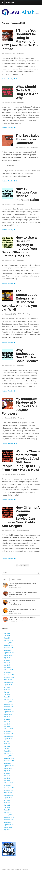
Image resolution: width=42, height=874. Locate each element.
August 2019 (8, 827)
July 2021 (7, 770)
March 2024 (7, 697)
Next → (26, 565)
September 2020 (9, 795)
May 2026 (7, 633)
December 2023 (9, 704)
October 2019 (8, 822)
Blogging (21, 53)
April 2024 (7, 694)
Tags (19, 580)
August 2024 (8, 685)
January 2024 (8, 702)
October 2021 (8, 763)
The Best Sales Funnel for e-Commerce (27, 139)
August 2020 (8, 798)
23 (15, 79)
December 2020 (9, 788)
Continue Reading (7, 79)
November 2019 (9, 820)
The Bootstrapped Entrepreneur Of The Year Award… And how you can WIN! (19, 300)
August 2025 (8, 655)
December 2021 (9, 758)
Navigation (10, 2)
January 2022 (8, 756)
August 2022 (8, 739)
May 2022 (7, 746)
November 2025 (9, 648)
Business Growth (23, 530)
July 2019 (7, 829)
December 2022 (9, 734)
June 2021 (7, 773)
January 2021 (8, 785)
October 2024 (8, 680)
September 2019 (9, 825)
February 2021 (8, 783)
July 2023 (7, 716)
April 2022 (7, 748)
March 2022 (7, 751)
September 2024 (9, 682)
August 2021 (8, 768)
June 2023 (7, 719)
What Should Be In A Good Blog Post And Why (27, 92)
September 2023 (9, 712)
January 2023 (8, 731)
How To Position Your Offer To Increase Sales (27, 194)
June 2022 (7, 743)
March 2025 (7, 667)
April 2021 (7, 778)
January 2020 (8, 815)
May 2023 (7, 721)
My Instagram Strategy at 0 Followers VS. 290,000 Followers (20, 406)
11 (15, 342)
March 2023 (7, 726)
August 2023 (8, 714)
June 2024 (7, 689)
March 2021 (7, 780)
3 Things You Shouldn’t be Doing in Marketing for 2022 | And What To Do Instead (20, 40)
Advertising (21, 474)
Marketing (21, 102)
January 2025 (8, 672)
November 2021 (9, 761)
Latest (13, 580)
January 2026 (8, 643)
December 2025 (9, 645)
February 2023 (8, 729)
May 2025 (7, 662)
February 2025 (8, 670)
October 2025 (8, 650)
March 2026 (7, 638)
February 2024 (8, 699)
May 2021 (7, 775)
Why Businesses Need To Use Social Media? (27, 355)
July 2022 (7, 741)
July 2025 (7, 657)
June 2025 (7, 660)
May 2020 (7, 805)
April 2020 (7, 807)
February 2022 (8, 753)
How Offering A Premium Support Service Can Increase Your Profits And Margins (21, 517)
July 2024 (7, 687)
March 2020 (7, 810)
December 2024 (9, 675)
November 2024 (9, 677)
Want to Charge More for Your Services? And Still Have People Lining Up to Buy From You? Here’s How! (21, 460)
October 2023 (8, 709)
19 (15, 181)
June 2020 (7, 802)
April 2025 (7, 665)
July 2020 (7, 800)
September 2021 (9, 766)
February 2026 (8, 640)
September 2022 (9, 736)
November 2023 (9, 707)
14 (15, 443)
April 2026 (7, 635)
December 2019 (9, 817)
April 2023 (7, 724)
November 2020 (9, 790)
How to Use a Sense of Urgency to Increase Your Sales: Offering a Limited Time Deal (20, 247)
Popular (6, 580)
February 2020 (8, 812)
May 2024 (7, 692)
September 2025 (9, 653)
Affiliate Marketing (24, 314)
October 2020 (8, 793)
